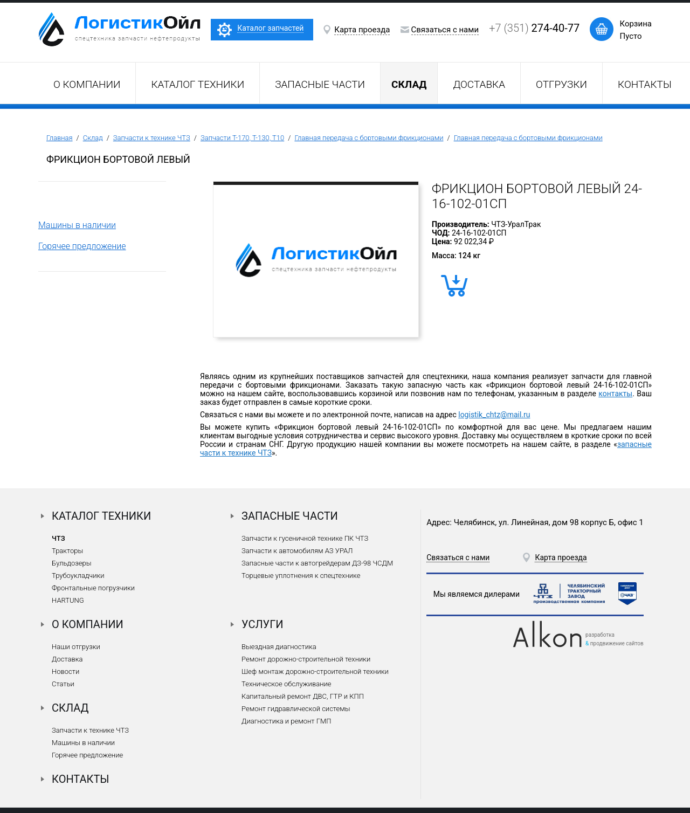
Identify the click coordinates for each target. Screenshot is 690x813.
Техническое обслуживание (286, 684)
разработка (600, 635)
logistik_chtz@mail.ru (494, 414)
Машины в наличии (77, 225)
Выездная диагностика (279, 647)
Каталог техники (197, 84)
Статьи (63, 684)
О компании (86, 84)
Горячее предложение (82, 246)
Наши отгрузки (76, 647)
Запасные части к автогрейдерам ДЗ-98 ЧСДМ (317, 563)
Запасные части (320, 84)
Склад (93, 138)
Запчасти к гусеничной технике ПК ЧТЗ (305, 538)
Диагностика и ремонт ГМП (286, 721)
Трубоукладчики (78, 575)
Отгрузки (561, 84)
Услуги (263, 624)
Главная (59, 138)
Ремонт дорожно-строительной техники (306, 659)
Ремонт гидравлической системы (296, 709)
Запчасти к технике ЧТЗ (151, 138)
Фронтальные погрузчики (93, 588)
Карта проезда (362, 30)
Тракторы (67, 551)
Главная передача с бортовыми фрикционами (368, 138)
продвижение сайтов (617, 643)
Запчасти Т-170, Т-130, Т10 (242, 138)
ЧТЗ (58, 538)
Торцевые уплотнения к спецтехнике (301, 575)
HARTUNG (68, 600)
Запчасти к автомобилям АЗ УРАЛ (297, 551)
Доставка (479, 84)
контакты (615, 393)
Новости (65, 671)
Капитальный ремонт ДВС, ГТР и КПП (303, 696)
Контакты (645, 84)
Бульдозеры (71, 563)
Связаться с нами (445, 30)
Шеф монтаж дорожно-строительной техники (315, 671)
